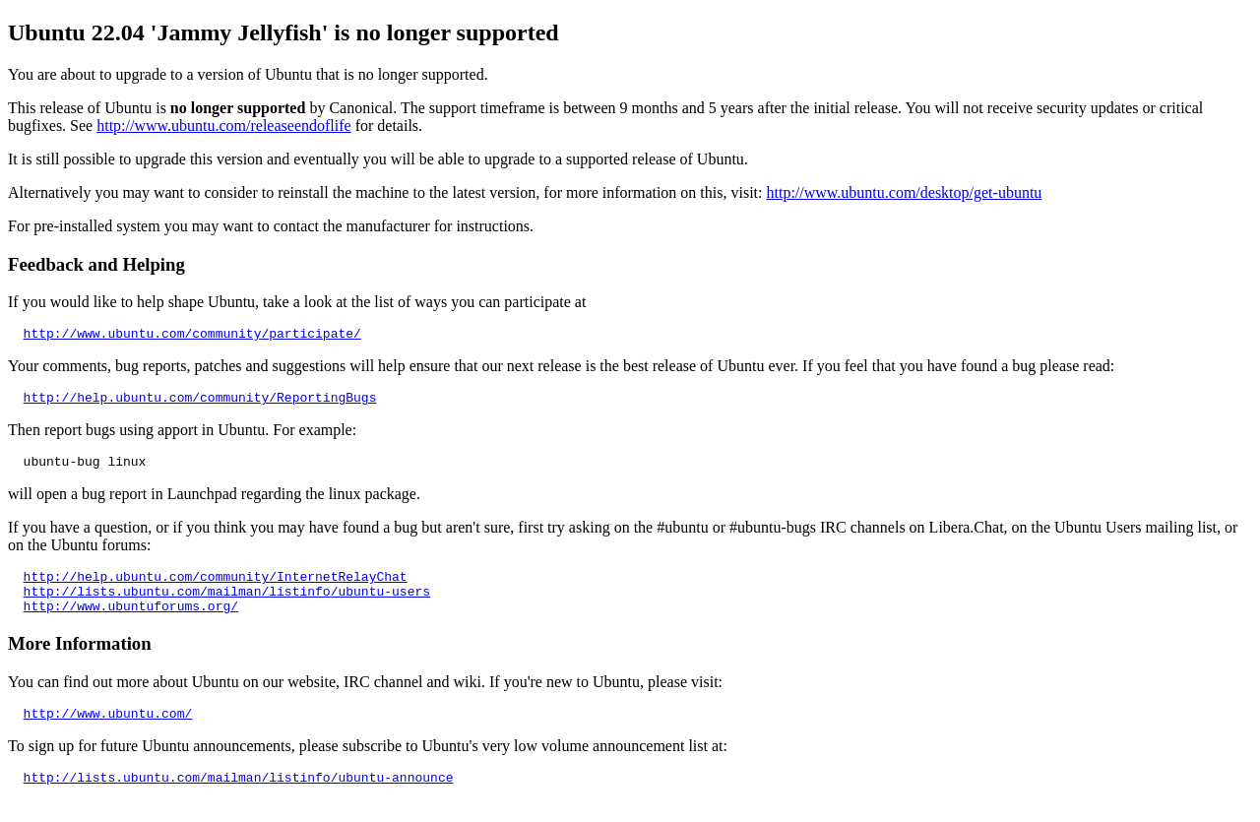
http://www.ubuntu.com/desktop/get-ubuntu (904, 192)
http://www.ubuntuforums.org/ (131, 623)
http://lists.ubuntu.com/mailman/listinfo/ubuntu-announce (239, 800)
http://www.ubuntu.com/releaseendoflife (223, 125)
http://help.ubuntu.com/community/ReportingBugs (200, 402)
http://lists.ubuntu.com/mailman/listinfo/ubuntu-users (227, 605)
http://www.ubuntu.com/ (108, 733)
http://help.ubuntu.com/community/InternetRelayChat (216, 588)
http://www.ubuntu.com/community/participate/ (192, 336)
